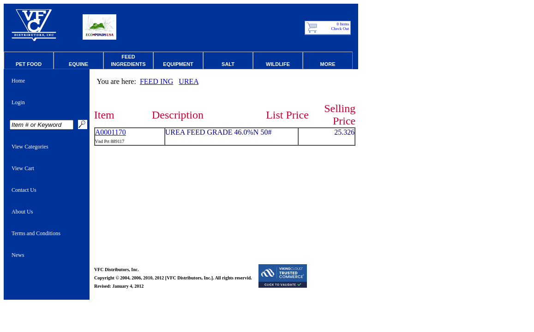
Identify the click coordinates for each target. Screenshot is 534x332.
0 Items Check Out (340, 26)
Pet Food (29, 64)
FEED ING (156, 81)
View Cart (23, 168)
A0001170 (110, 132)
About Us (22, 211)
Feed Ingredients (128, 60)
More (328, 64)
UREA (188, 81)
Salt (228, 64)
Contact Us (24, 190)
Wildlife (278, 64)
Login (18, 102)
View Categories (30, 146)
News (18, 255)
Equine (78, 64)
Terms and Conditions (36, 233)
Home (18, 80)
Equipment (178, 64)
